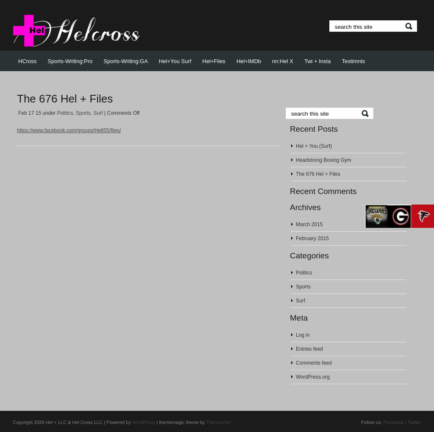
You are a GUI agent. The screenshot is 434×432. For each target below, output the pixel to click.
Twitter (414, 422)
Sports (83, 113)
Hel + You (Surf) (314, 146)
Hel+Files (213, 61)
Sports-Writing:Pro (69, 61)
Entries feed (309, 349)
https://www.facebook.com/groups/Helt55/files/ (69, 130)
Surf (98, 113)
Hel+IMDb (248, 61)
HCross (27, 61)
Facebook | (395, 422)
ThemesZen (218, 422)
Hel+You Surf (175, 61)
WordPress (143, 422)
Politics (65, 113)
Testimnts (353, 61)
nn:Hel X (282, 61)
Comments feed (314, 363)
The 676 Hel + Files (65, 98)
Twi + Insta (317, 61)
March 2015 (309, 224)
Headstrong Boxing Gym (323, 160)
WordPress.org (313, 377)
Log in (303, 335)
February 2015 (312, 238)
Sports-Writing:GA (125, 61)
